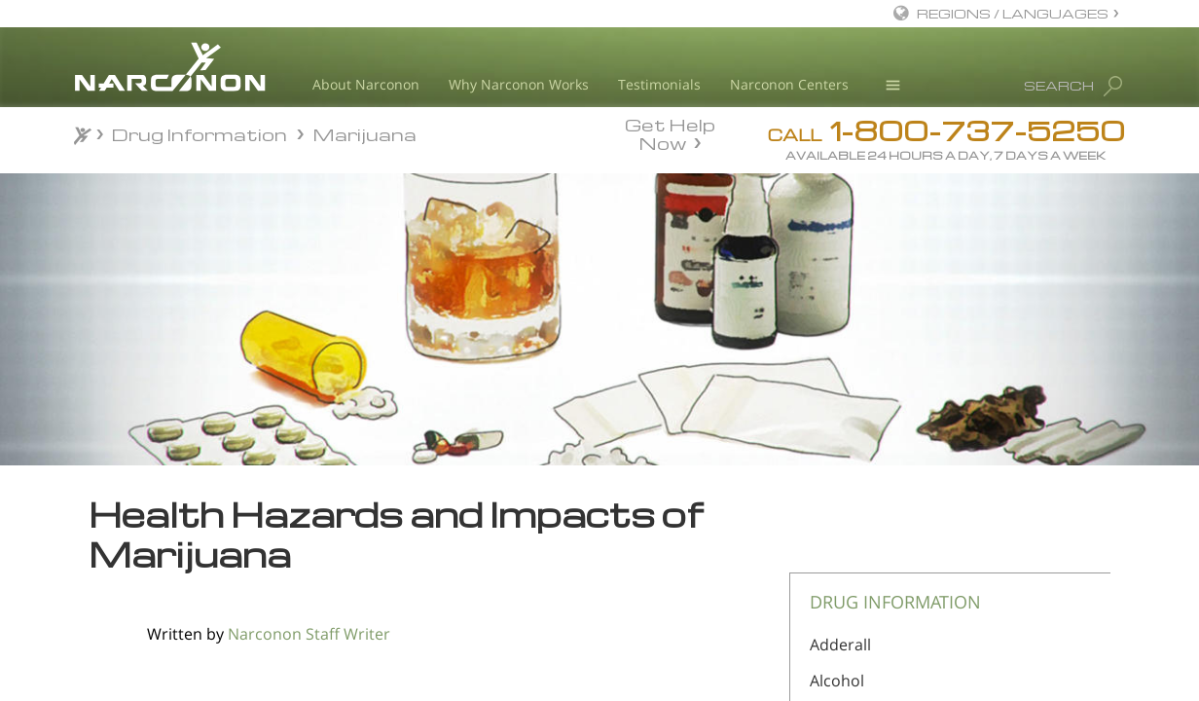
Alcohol (837, 680)
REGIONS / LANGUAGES (1012, 13)
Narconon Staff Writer (309, 634)
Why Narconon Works (519, 84)
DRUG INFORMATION (895, 601)
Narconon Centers (789, 84)
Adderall (840, 644)
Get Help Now (670, 132)
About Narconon (365, 84)
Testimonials (659, 84)
